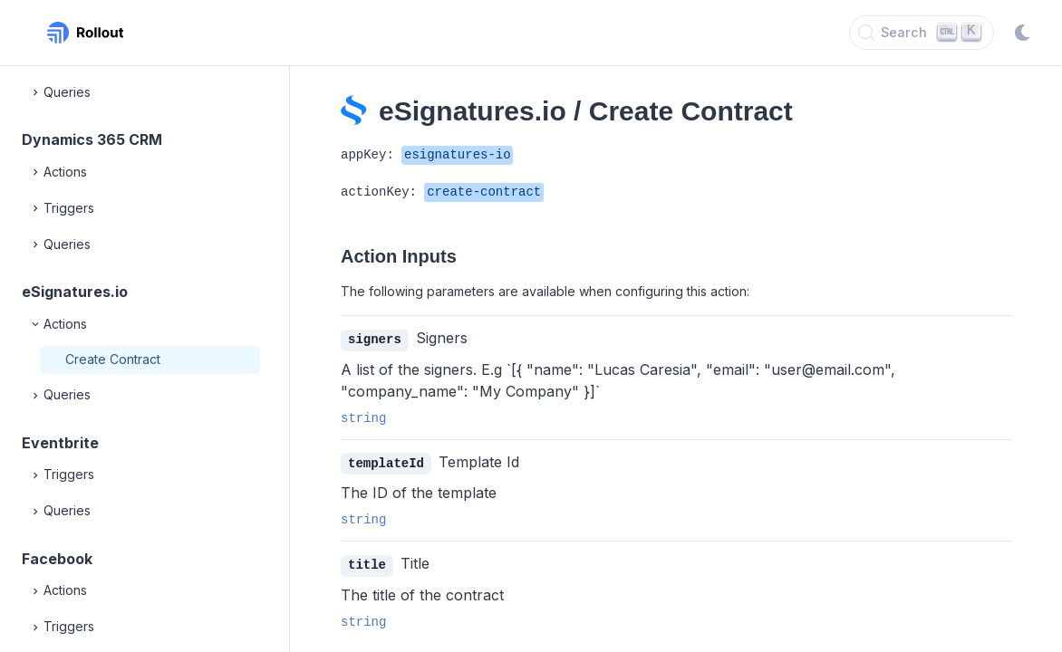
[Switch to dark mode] (1022, 32)
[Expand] (36, 92)
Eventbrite (60, 443)
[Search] (921, 32)
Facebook (57, 559)
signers (374, 339)
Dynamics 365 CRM (92, 139)
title (367, 562)
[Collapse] (36, 324)
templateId (386, 462)
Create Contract (112, 359)
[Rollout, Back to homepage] (85, 32)
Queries (60, 92)
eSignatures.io (75, 292)
